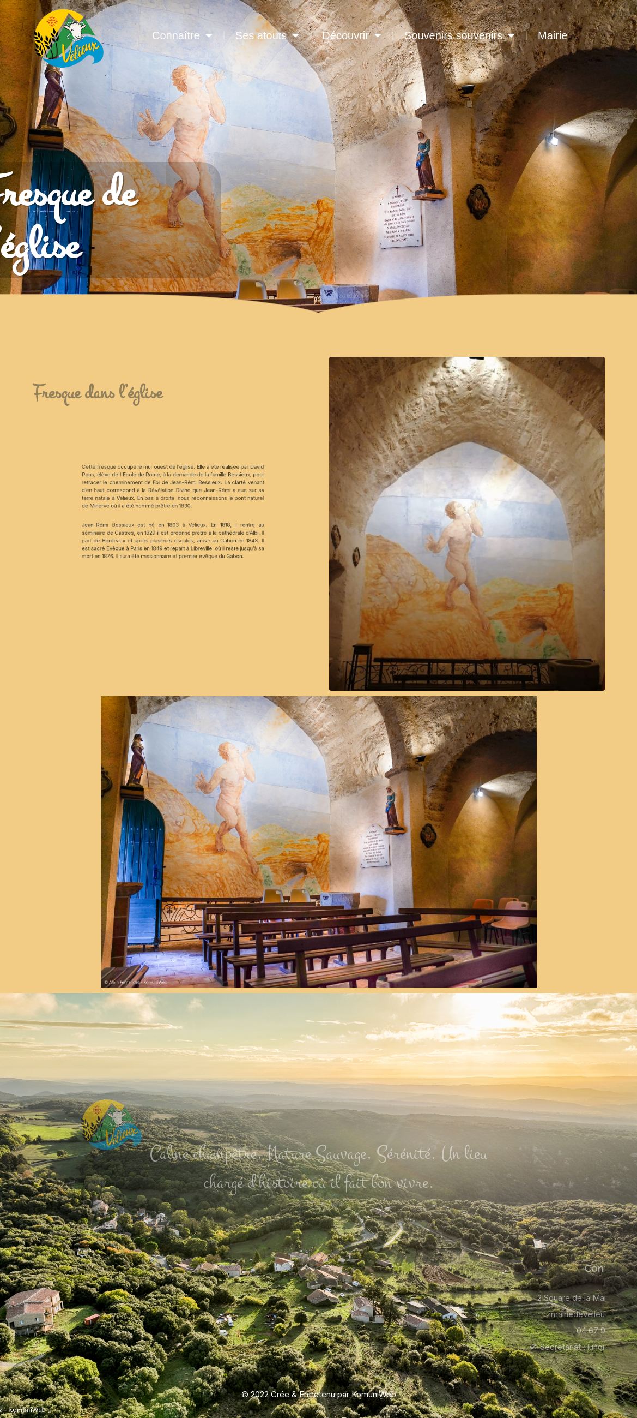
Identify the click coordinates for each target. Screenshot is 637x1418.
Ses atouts (267, 35)
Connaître (182, 35)
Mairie (552, 35)
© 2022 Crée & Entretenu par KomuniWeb (318, 1394)
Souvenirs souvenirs (459, 35)
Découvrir (351, 35)
